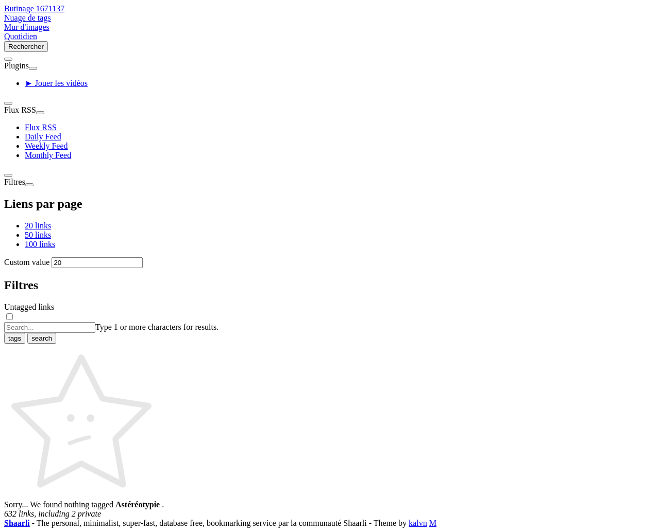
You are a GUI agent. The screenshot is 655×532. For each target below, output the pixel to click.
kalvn (418, 523)
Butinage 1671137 (34, 8)
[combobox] (49, 327)
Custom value (26, 262)
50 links (38, 234)
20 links (38, 225)
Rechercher (26, 46)
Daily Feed (43, 136)
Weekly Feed (46, 145)
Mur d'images (26, 27)
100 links (40, 244)
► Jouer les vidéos (56, 83)
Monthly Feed (48, 155)
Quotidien (20, 36)
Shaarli (17, 523)
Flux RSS (41, 127)
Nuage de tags (27, 17)
